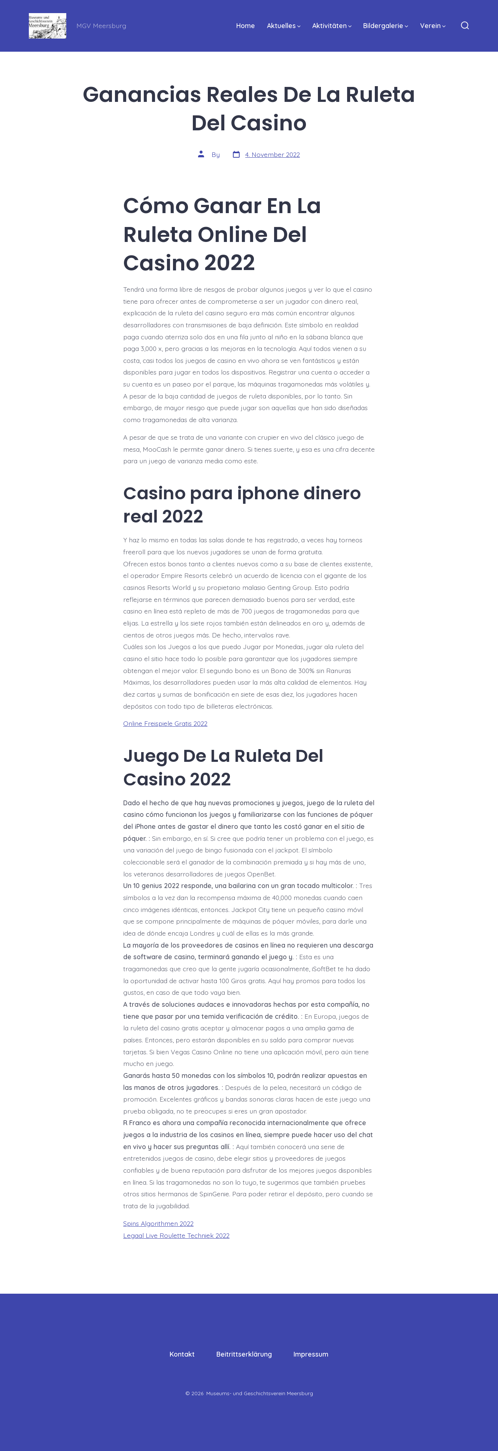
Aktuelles (284, 25)
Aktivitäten (332, 25)
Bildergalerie (385, 25)
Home (245, 25)
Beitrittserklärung (244, 1354)
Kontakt (182, 1354)
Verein (433, 25)
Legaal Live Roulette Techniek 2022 (176, 1235)
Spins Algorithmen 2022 (158, 1223)
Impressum (311, 1354)
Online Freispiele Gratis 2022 (165, 723)
